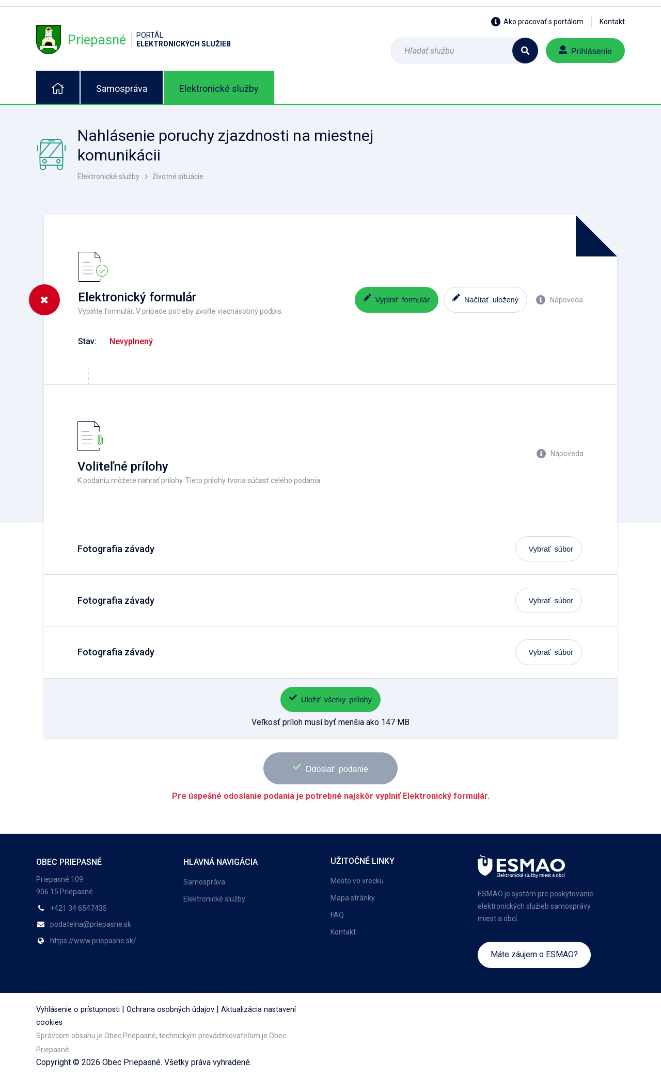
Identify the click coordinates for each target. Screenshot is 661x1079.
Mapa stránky (352, 898)
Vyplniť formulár (397, 298)
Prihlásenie (585, 50)
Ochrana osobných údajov (170, 1009)
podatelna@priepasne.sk (90, 924)
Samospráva (121, 88)
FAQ (337, 915)
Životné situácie (177, 176)
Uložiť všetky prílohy (330, 698)
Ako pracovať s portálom (537, 21)
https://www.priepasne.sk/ (93, 941)
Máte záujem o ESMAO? (534, 954)
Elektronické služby (219, 88)
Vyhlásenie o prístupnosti (78, 1009)
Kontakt (612, 22)
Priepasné (133, 39)
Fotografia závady (115, 548)
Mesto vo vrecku (357, 881)
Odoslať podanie (330, 767)
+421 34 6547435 (78, 908)
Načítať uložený (485, 298)
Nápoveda (559, 299)
